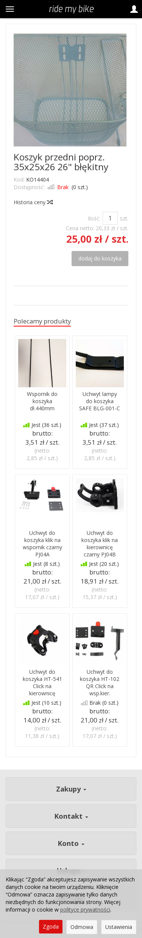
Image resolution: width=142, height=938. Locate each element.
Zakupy (71, 788)
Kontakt (71, 816)
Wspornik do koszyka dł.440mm (42, 401)
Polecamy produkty (42, 321)
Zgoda (51, 926)
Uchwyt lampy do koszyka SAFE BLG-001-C (99, 401)
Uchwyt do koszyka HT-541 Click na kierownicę (42, 682)
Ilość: (94, 218)
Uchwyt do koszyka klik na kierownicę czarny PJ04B (99, 543)
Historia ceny (33, 202)
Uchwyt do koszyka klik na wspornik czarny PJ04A (42, 543)
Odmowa (81, 926)
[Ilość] (110, 218)
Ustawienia (118, 926)
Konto (71, 843)
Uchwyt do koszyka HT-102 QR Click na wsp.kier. (99, 682)
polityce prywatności (85, 909)
